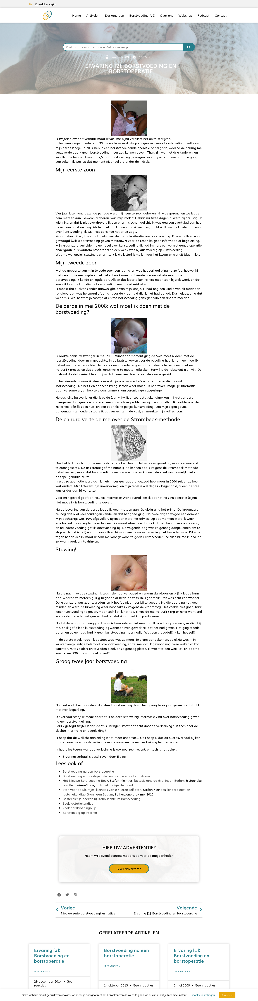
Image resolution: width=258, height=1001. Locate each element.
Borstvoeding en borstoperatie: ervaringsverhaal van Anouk (106, 776)
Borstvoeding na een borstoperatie (88, 771)
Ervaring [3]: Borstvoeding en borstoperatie (52, 955)
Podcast (203, 15)
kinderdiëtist (176, 789)
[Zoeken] (189, 47)
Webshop (185, 15)
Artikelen (92, 15)
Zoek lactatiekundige (78, 803)
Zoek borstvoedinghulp (79, 808)
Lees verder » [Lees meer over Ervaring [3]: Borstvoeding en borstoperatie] (42, 971)
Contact (221, 15)
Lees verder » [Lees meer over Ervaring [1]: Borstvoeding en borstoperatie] (182, 971)
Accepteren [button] (227, 995)
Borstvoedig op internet (80, 812)
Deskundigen (114, 15)
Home (76, 15)
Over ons (166, 15)
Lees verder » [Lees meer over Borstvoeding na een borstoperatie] (112, 965)
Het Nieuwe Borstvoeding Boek (85, 780)
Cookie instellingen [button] (203, 995)
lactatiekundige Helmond (114, 785)
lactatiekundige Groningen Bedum (88, 794)
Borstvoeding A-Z (142, 15)
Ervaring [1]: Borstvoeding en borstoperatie (191, 955)
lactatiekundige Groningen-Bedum (159, 780)
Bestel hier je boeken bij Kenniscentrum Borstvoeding (101, 798)
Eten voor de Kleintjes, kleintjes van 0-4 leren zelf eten (102, 789)
